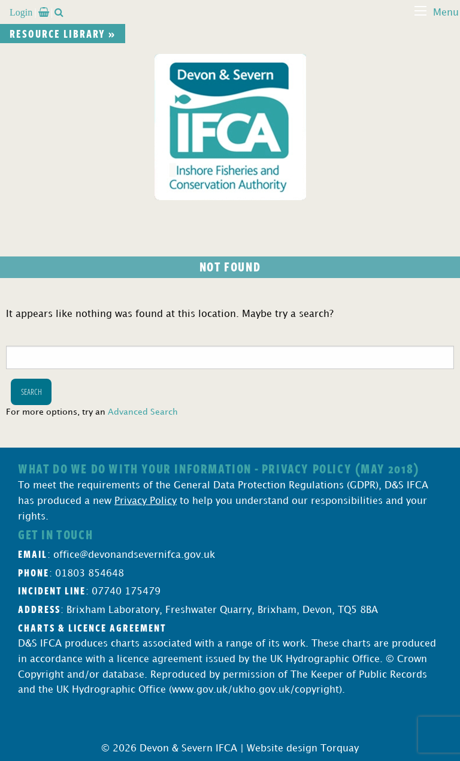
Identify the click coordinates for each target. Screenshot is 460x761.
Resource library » (63, 33)
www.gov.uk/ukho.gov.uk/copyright (255, 689)
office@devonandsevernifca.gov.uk (134, 555)
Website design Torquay (303, 748)
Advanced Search (143, 412)
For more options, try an (92, 412)
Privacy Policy (145, 501)
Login (21, 12)
